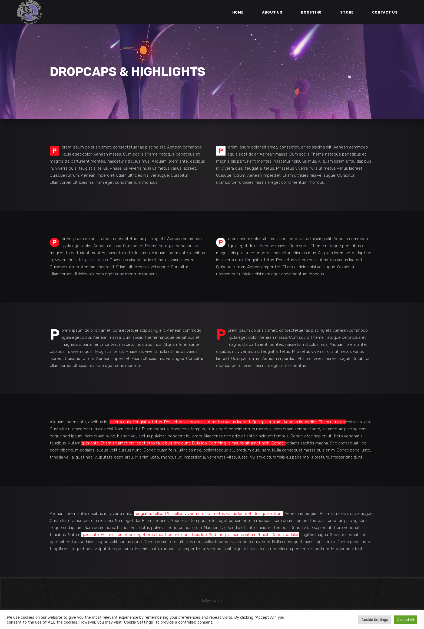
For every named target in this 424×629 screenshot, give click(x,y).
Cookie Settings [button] (375, 620)
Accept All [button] (405, 620)
